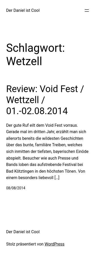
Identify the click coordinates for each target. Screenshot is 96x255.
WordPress (55, 244)
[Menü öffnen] (87, 10)
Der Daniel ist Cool (23, 10)
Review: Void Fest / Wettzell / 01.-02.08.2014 (45, 100)
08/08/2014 (15, 188)
